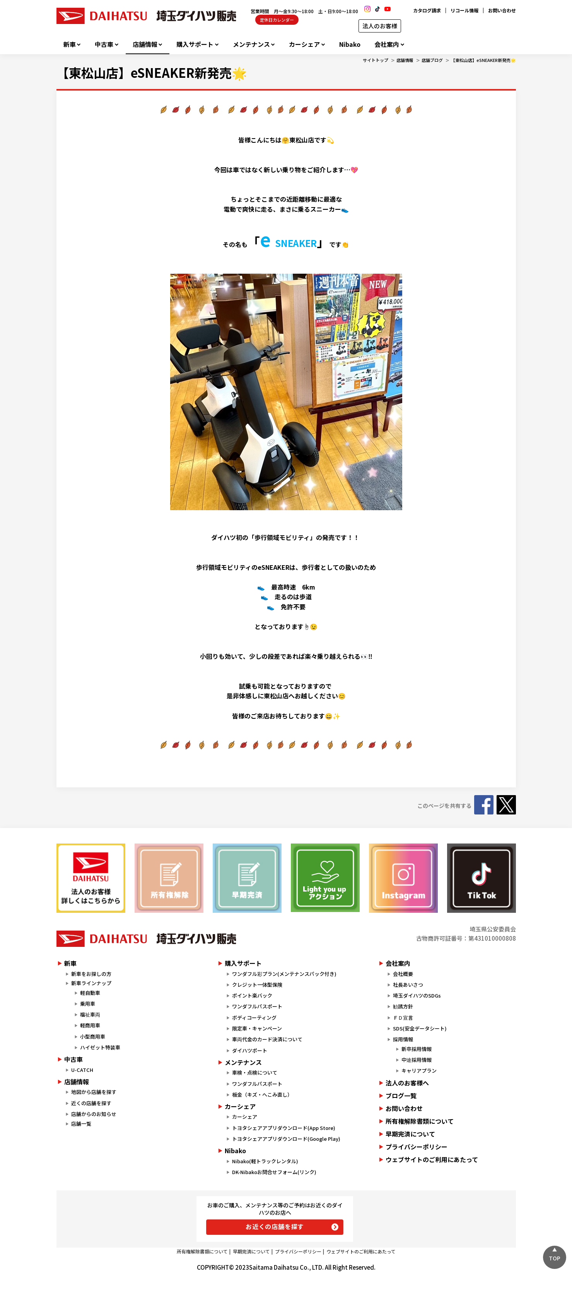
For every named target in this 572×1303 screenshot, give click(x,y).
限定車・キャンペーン (257, 1028)
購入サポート (194, 44)
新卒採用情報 (416, 1049)
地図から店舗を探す (93, 1092)
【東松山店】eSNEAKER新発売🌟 (483, 60)
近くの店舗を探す (91, 1103)
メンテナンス (251, 44)
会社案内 (386, 44)
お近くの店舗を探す (275, 1226)
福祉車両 (90, 1014)
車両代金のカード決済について (267, 1039)
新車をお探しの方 (91, 973)
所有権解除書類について (420, 1121)
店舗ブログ (432, 60)
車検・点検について (254, 1072)
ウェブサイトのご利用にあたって (432, 1159)
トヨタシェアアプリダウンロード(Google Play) (286, 1138)
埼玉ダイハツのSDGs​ (417, 995)
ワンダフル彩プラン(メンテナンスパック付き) (284, 973)
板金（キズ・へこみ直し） (262, 1094)
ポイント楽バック (252, 995)
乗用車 (87, 1003)
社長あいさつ (408, 984)
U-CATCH (82, 1069)
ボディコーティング (254, 1017)
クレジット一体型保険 (257, 984)
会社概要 (403, 973)
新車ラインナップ (91, 983)
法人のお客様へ (407, 1082)
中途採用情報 (416, 1059)
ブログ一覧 (401, 1095)
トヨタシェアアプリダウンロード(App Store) (283, 1128)
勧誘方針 (403, 1006)
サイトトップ (375, 60)
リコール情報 (464, 10)
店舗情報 (145, 44)
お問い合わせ (502, 10)
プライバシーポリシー (416, 1146)
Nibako (349, 44)
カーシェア (304, 44)
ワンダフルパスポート (257, 1006)
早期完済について (410, 1133)
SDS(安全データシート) (420, 1028)
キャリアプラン (419, 1070)
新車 (69, 44)
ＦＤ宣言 (403, 1017)
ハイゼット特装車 (100, 1047)
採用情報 (403, 1039)
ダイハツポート (249, 1050)
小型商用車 (92, 1036)
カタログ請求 (427, 10)
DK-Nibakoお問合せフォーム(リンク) (274, 1172)
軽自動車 (90, 992)
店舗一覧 (81, 1123)
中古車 (104, 44)
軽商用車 (90, 1025)
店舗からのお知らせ (93, 1114)
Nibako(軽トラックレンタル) (265, 1161)
